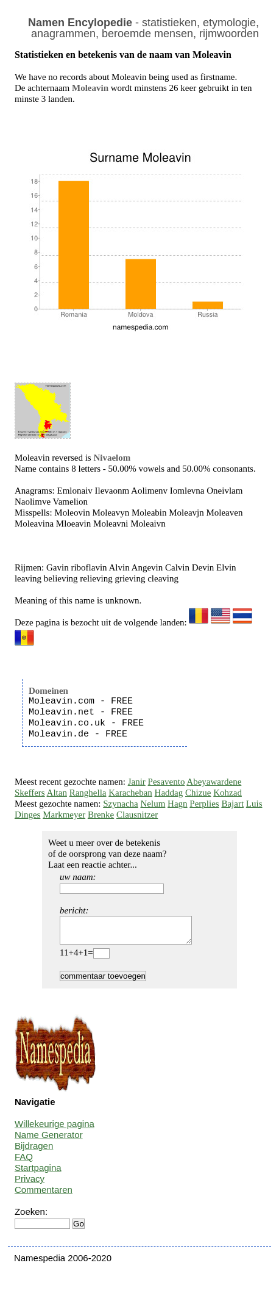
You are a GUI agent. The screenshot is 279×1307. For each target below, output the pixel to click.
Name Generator (49, 1140)
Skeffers (30, 793)
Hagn (178, 803)
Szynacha (120, 803)
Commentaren (43, 1195)
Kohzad (227, 793)
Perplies (204, 803)
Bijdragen (34, 1151)
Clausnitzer (137, 814)
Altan (57, 793)
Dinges (28, 814)
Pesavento (166, 782)
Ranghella (88, 793)
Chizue (198, 793)
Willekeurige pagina (54, 1129)
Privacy (29, 1184)
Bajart (232, 803)
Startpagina (38, 1173)
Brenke (101, 814)
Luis (254, 803)
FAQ (24, 1162)
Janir (137, 782)
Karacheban (130, 793)
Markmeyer (64, 814)
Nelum (153, 803)
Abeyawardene (213, 782)
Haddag (169, 793)
